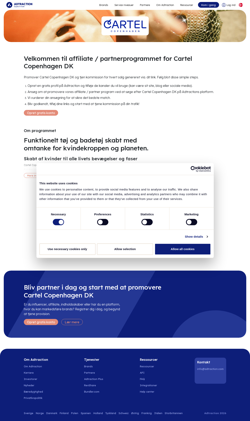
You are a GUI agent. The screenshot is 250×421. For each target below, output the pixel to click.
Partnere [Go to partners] (89, 372)
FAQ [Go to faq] (142, 379)
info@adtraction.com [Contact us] (210, 368)
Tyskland (110, 413)
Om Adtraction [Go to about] (165, 5)
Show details (194, 236)
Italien (158, 413)
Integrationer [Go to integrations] (148, 385)
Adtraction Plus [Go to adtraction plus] (93, 379)
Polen (74, 413)
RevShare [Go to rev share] (90, 385)
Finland (64, 413)
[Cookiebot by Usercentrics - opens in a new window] (193, 169)
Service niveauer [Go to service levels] (124, 5)
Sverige (28, 413)
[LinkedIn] (201, 377)
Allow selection (125, 249)
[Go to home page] (19, 5)
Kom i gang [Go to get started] (208, 5)
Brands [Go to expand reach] (103, 5)
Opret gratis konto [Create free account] (41, 113)
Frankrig (146, 413)
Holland (98, 413)
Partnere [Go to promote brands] (145, 5)
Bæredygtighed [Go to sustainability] (33, 391)
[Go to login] (228, 5)
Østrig (135, 413)
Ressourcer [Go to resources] (186, 5)
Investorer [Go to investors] (30, 379)
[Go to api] (149, 372)
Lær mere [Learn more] (72, 322)
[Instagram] (211, 377)
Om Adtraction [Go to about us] (33, 366)
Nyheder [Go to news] (29, 385)
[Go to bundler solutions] (94, 391)
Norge (40, 413)
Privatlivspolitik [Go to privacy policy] (33, 397)
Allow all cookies (183, 249)
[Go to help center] (149, 391)
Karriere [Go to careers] (29, 372)
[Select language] (241, 5)
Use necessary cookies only (67, 249)
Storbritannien (174, 413)
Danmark (51, 413)
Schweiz (124, 413)
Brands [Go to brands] (88, 366)
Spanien (86, 413)
